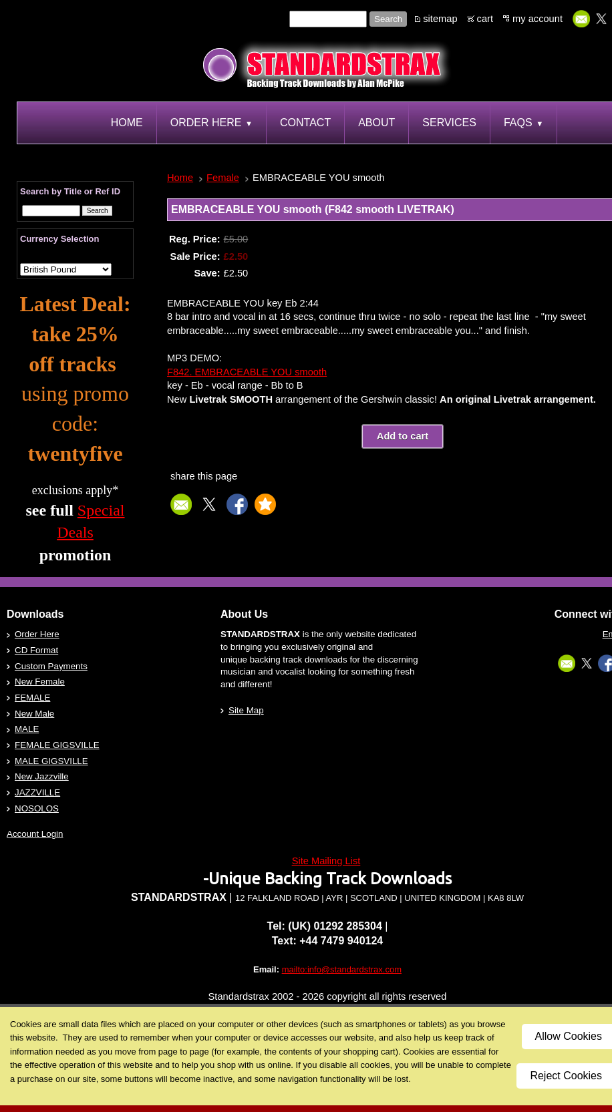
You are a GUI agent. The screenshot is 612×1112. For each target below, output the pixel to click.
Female (222, 177)
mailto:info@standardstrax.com (342, 969)
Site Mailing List (326, 861)
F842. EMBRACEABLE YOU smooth (247, 372)
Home (180, 177)
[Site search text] (328, 19)
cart (485, 18)
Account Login (35, 834)
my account (537, 18)
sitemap (440, 18)
